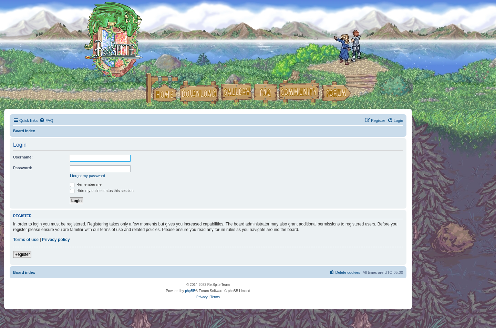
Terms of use (26, 239)
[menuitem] (46, 120)
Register (22, 254)
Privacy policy (56, 239)
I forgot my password (87, 176)
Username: (23, 157)
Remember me (86, 184)
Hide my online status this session (102, 191)
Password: (22, 168)
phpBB (190, 291)
